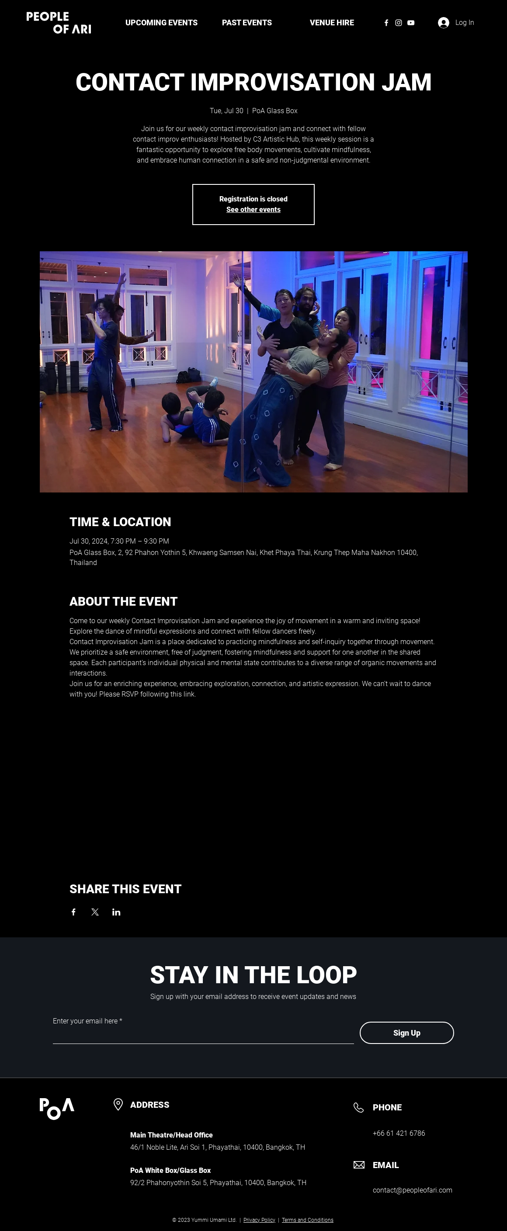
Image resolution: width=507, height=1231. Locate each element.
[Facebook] (386, 22)
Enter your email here (85, 1021)
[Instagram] (398, 22)
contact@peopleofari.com (412, 1190)
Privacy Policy (259, 1220)
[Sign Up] (407, 1033)
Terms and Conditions (307, 1220)
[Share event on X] (95, 912)
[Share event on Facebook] (73, 912)
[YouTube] (410, 22)
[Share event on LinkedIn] (116, 912)
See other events (253, 209)
